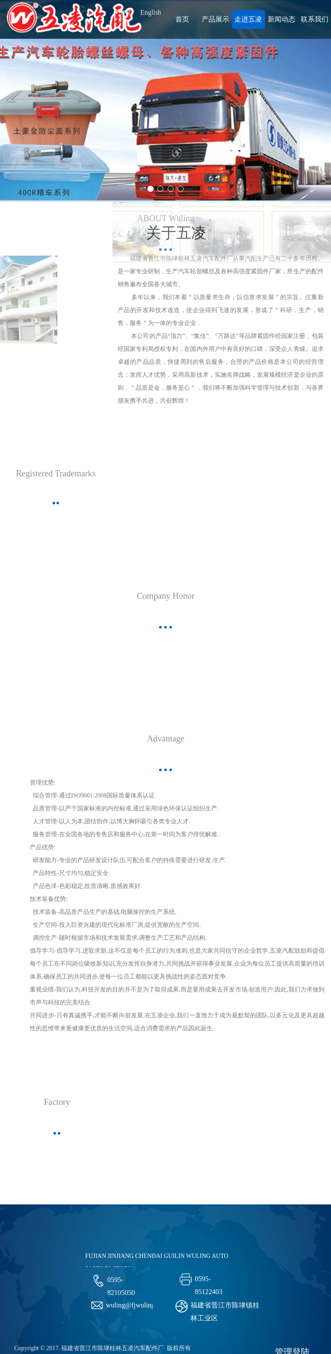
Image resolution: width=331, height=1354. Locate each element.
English (150, 12)
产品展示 (215, 19)
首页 (182, 19)
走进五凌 (248, 19)
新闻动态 (281, 19)
